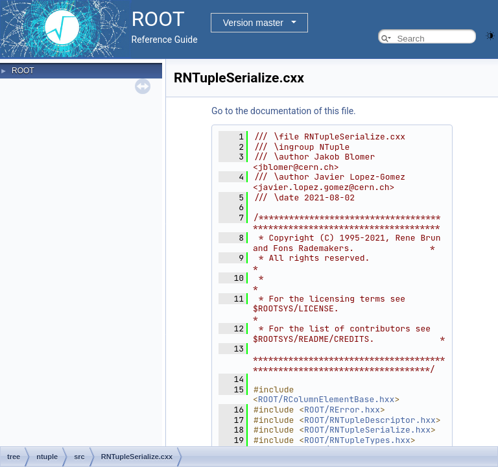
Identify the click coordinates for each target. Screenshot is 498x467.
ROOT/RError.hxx (342, 409)
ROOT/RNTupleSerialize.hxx (367, 429)
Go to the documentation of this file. (283, 111)
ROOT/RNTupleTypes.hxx (357, 440)
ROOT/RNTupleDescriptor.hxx (370, 419)
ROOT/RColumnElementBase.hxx (326, 399)
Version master (253, 23)
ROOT (23, 70)
